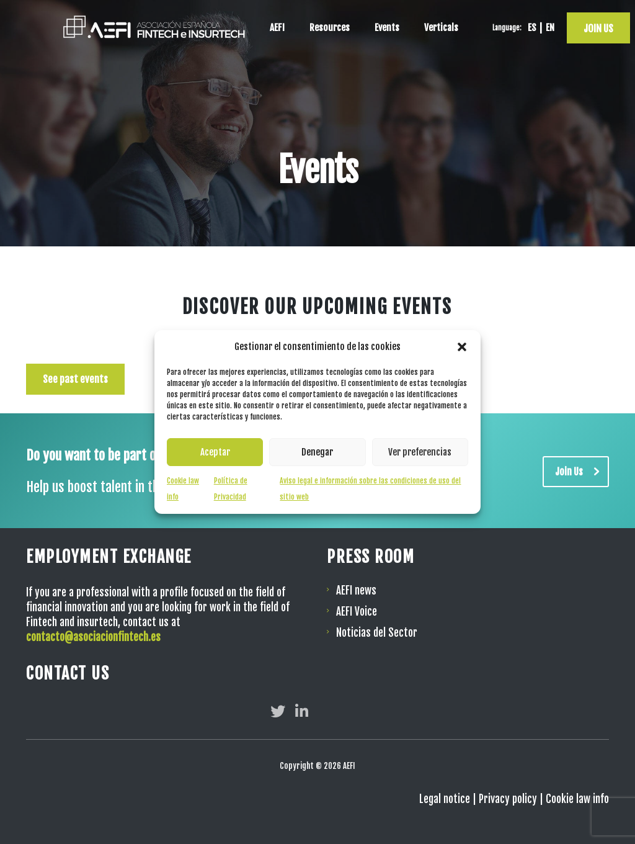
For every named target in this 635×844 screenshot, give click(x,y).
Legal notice (444, 799)
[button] (462, 347)
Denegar (317, 452)
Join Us (582, 471)
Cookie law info (577, 799)
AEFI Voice (356, 611)
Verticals (441, 28)
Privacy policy (508, 799)
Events (387, 28)
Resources (329, 28)
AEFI (277, 28)
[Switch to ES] (530, 27)
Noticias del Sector (376, 632)
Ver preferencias (419, 452)
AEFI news (356, 590)
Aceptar (215, 452)
